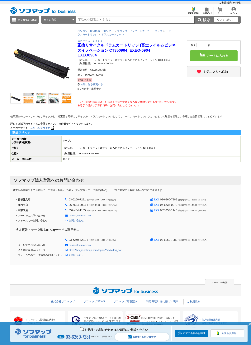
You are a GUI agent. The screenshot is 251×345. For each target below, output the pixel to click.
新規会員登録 (193, 12)
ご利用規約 (225, 2)
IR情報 (237, 2)
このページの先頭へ (219, 282)
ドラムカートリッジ (112, 34)
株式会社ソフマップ (63, 301)
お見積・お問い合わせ (142, 336)
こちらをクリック (42, 127)
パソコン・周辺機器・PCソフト (95, 31)
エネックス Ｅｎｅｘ (90, 40)
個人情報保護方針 (211, 319)
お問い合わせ (76, 220)
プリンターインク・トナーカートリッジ (139, 31)
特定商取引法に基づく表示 (162, 301)
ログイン (233, 12)
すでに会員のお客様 (194, 333)
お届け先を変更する (91, 84)
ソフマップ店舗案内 (125, 301)
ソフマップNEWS (94, 301)
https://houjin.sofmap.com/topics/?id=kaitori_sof (95, 250)
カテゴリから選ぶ (27, 20)
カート (220, 12)
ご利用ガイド (207, 12)
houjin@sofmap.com (80, 215)
